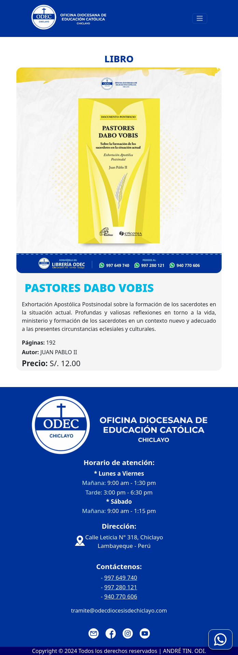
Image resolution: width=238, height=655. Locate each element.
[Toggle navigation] (199, 18)
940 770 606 (120, 596)
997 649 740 (120, 577)
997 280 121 (120, 587)
